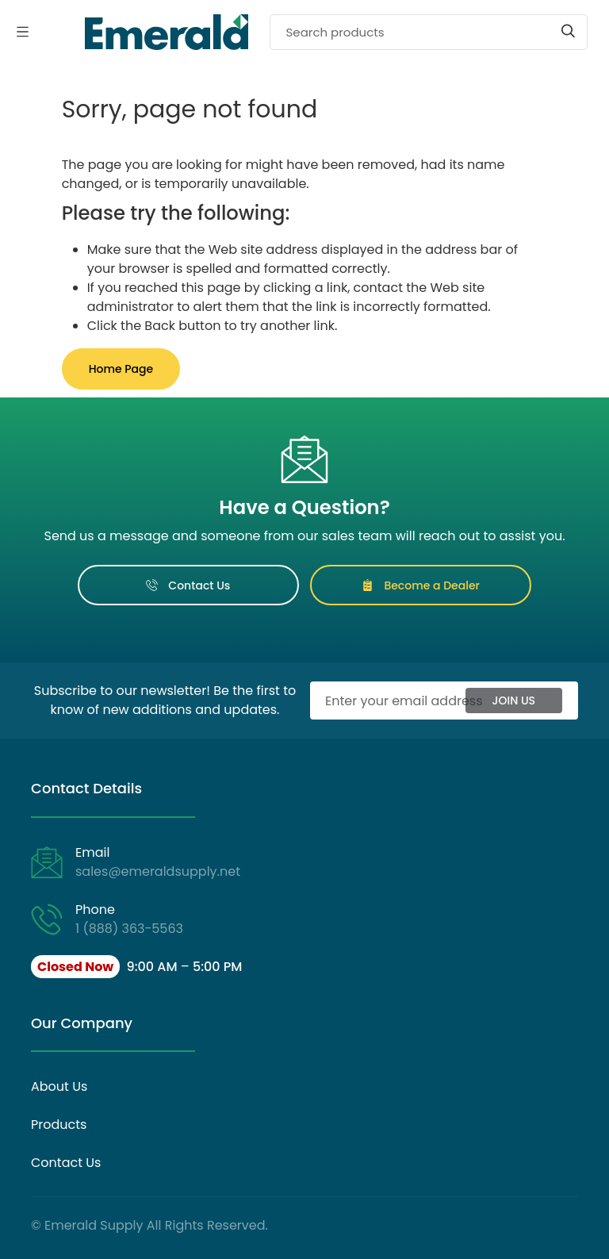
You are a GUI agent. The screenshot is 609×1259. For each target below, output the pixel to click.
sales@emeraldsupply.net (157, 871)
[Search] (429, 32)
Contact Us (188, 585)
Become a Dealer (421, 585)
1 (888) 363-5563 (129, 928)
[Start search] (568, 31)
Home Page (121, 369)
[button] (136, 967)
